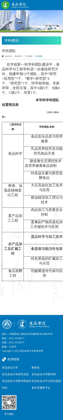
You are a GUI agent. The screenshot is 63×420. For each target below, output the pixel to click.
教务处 (36, 367)
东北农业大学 (10, 367)
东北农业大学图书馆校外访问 (16, 384)
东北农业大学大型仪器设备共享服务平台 (46, 384)
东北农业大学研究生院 (15, 374)
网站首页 (18, 56)
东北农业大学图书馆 (44, 374)
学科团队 (39, 56)
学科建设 (28, 56)
